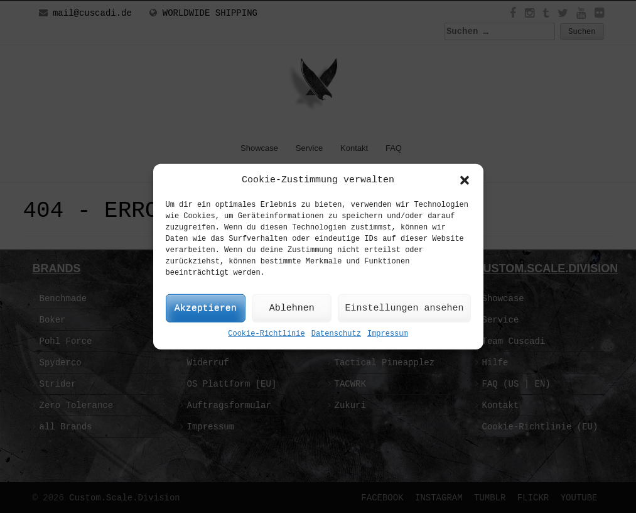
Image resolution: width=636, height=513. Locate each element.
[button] (464, 180)
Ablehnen (292, 308)
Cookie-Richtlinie (266, 333)
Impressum (387, 333)
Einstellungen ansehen (404, 308)
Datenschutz (336, 333)
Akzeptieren (206, 308)
